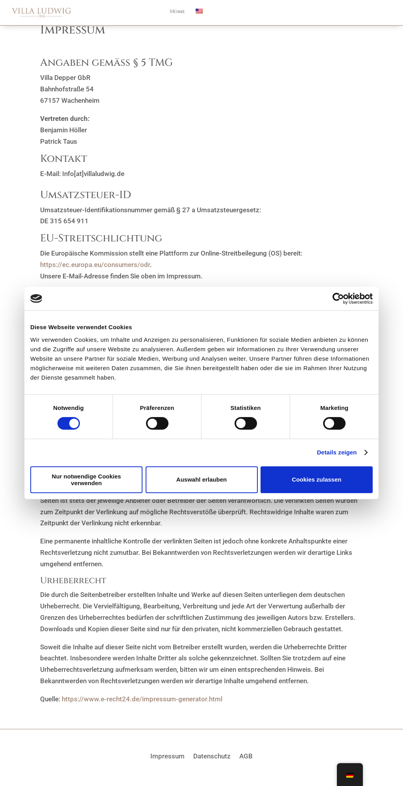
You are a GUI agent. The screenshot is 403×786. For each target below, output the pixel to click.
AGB (246, 755)
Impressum (167, 755)
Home (177, 12)
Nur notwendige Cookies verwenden (86, 479)
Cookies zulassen (317, 479)
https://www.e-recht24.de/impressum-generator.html (142, 699)
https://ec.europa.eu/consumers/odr (95, 265)
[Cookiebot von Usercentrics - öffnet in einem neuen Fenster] (338, 298)
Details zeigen (337, 452)
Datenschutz (212, 755)
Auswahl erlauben (201, 479)
